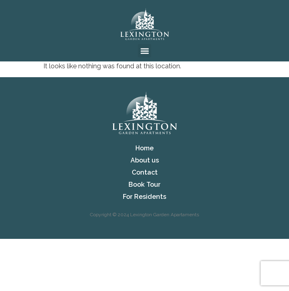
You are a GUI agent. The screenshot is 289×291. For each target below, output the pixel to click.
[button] (144, 50)
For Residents (144, 196)
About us (145, 160)
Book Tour (144, 184)
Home (144, 148)
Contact (145, 172)
